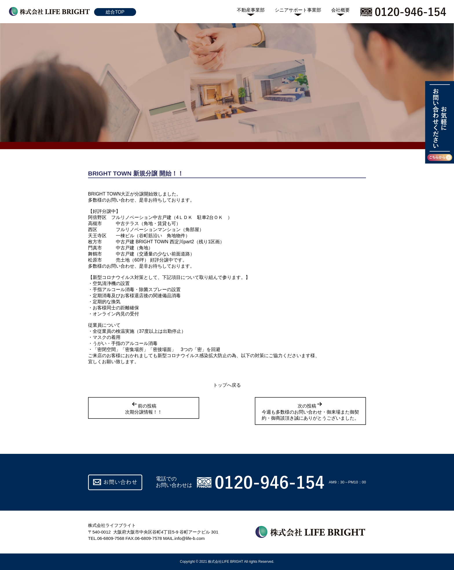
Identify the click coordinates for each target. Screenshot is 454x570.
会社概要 (340, 10)
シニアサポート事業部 (298, 10)
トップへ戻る (227, 385)
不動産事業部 (251, 10)
